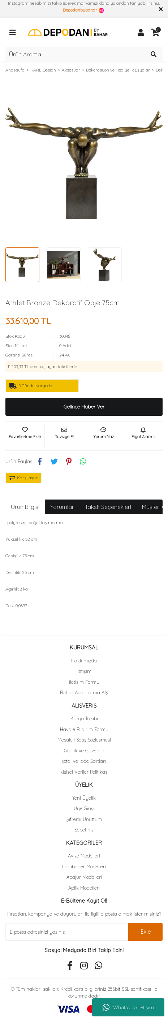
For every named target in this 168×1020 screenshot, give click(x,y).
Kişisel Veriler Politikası (84, 772)
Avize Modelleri (84, 856)
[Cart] (155, 32)
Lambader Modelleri (84, 866)
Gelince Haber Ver (84, 406)
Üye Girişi (84, 808)
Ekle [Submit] (146, 931)
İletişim (84, 671)
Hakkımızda (84, 661)
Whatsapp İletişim (128, 1007)
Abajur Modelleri (84, 877)
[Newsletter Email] (66, 932)
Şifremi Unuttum (84, 819)
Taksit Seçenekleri (108, 506)
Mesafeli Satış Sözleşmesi (84, 740)
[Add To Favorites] (24, 436)
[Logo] (67, 32)
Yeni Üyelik (84, 798)
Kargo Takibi (84, 718)
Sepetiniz (84, 830)
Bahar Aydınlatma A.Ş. (84, 692)
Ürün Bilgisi (25, 506)
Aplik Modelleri (84, 888)
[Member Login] (141, 32)
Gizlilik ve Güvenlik (84, 750)
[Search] (84, 54)
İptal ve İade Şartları (84, 761)
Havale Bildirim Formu (84, 729)
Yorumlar (62, 506)
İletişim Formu (84, 682)
